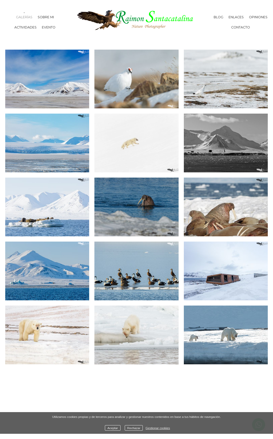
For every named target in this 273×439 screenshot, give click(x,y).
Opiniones (258, 17)
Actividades (25, 27)
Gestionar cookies (158, 428)
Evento (48, 27)
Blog (218, 17)
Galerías (24, 17)
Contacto (240, 27)
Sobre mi (46, 17)
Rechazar (133, 428)
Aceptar (112, 428)
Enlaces (236, 17)
